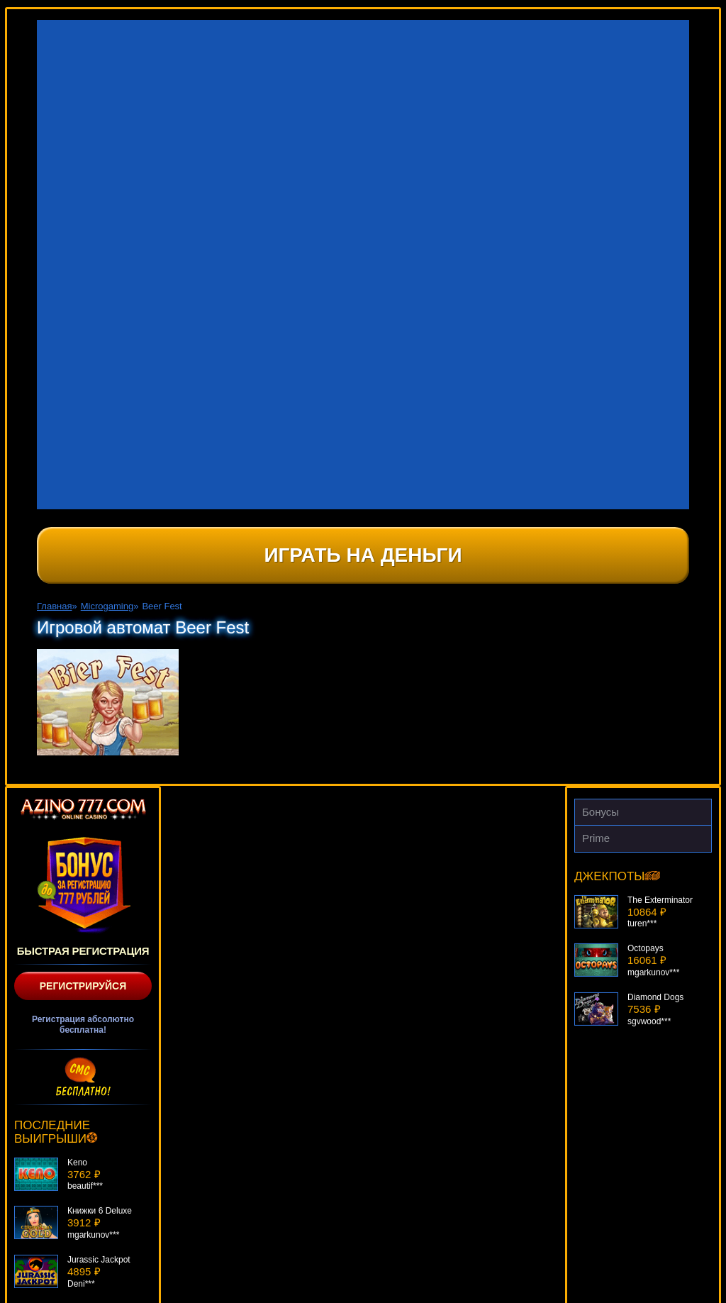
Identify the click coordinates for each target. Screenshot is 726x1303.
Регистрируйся (83, 986)
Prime (596, 838)
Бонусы (600, 812)
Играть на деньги (363, 555)
